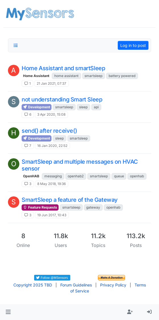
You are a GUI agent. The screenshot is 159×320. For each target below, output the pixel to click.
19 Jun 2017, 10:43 (51, 215)
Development (36, 107)
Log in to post (133, 45)
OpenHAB (31, 176)
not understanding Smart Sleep (62, 99)
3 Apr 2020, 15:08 (51, 114)
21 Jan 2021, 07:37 (51, 83)
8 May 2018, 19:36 (51, 184)
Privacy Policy (113, 284)
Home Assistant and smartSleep (63, 68)
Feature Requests (40, 207)
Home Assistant (36, 76)
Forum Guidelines (76, 284)
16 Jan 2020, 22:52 (52, 146)
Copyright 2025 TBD (32, 284)
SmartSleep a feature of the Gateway (70, 199)
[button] (8, 312)
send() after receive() (49, 130)
